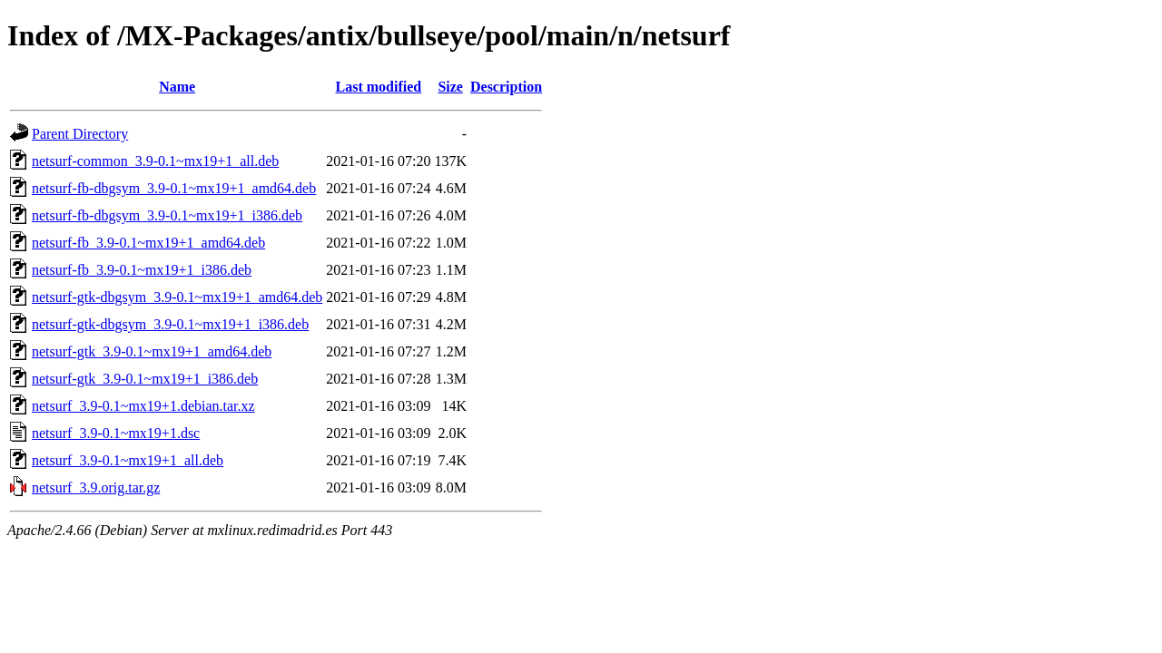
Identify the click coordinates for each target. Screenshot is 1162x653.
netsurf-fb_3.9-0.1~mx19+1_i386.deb (141, 270)
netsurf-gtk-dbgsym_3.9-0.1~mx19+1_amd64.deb (177, 297)
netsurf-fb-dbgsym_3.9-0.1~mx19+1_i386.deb (167, 215)
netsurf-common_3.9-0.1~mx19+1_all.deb (155, 161)
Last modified (379, 86)
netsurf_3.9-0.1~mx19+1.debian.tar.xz (143, 406)
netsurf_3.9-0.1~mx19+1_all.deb (127, 460)
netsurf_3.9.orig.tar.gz (96, 487)
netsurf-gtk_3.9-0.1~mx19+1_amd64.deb (151, 351)
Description (506, 86)
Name (177, 86)
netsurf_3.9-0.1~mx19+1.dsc (116, 433)
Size (450, 86)
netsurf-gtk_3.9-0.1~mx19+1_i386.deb (145, 378)
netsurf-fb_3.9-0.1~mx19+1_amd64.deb (148, 242)
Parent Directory (80, 133)
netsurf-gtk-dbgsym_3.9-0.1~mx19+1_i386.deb (170, 324)
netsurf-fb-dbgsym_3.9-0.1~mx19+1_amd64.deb (174, 188)
